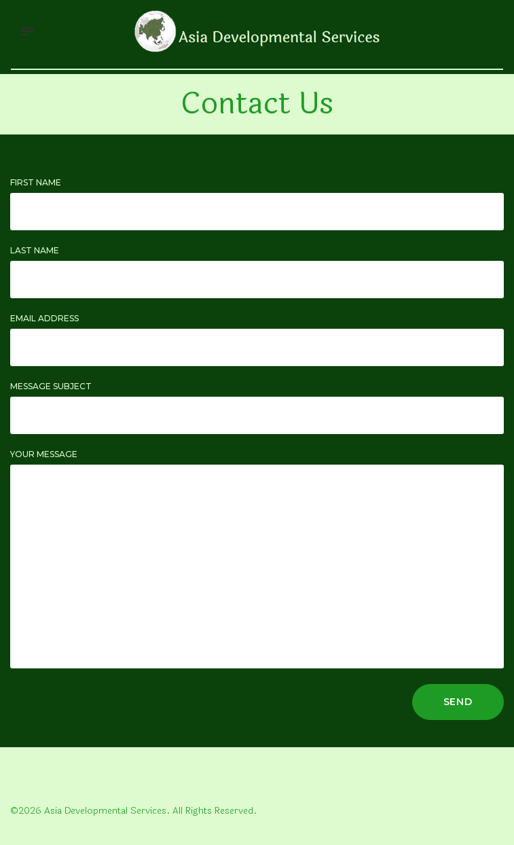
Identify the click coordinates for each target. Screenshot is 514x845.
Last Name (34, 250)
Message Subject (51, 386)
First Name (35, 182)
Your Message (43, 454)
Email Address (44, 318)
